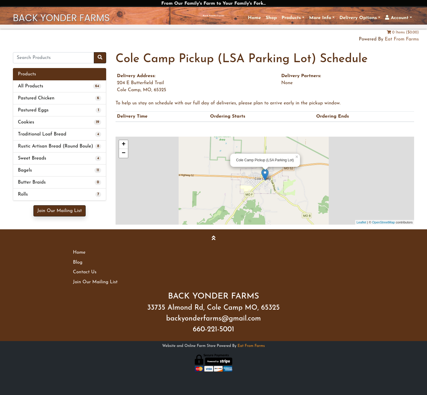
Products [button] (291, 18)
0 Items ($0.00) (403, 32)
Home (254, 18)
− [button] (124, 153)
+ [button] (124, 144)
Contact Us (84, 272)
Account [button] (397, 17)
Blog (77, 262)
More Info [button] (320, 18)
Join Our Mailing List (59, 210)
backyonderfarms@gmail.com (213, 318)
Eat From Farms (402, 39)
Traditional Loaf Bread (42, 134)
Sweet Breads (32, 158)
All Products (30, 86)
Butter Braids (32, 182)
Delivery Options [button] (358, 18)
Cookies (26, 122)
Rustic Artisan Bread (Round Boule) (55, 146)
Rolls (23, 194)
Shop (271, 18)
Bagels (25, 170)
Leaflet (361, 222)
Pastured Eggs (33, 110)
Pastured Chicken (36, 98)
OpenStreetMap (383, 222)
